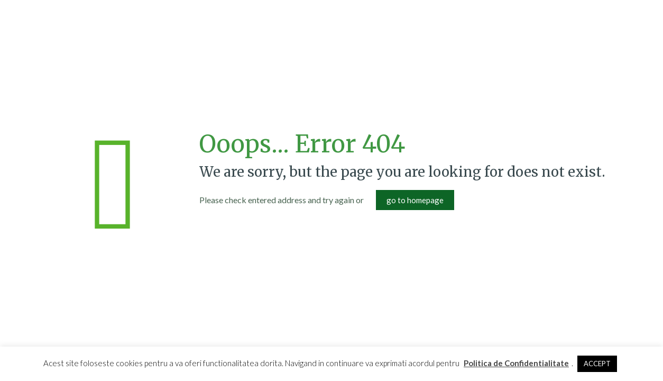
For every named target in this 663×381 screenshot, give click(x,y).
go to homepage (415, 200)
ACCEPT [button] (597, 363)
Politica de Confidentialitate (516, 363)
